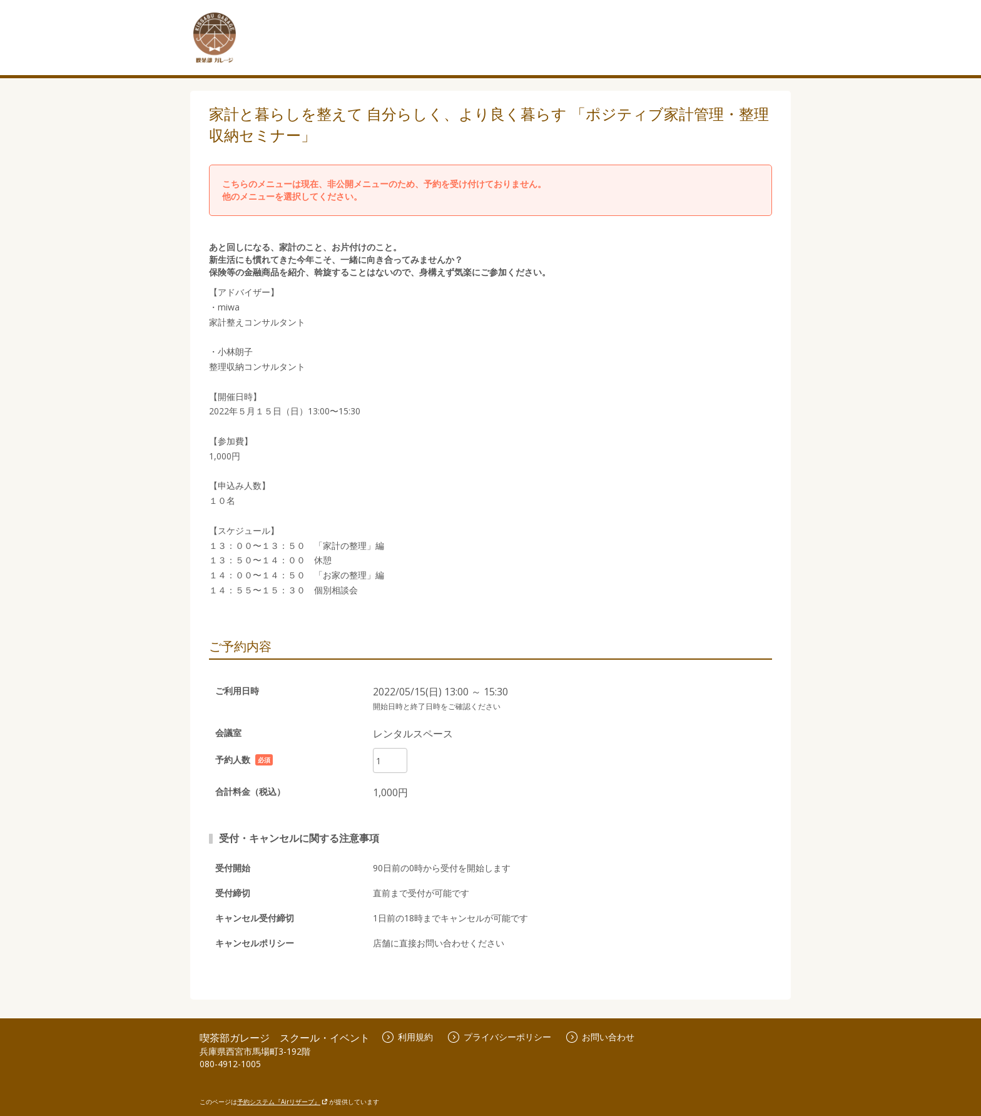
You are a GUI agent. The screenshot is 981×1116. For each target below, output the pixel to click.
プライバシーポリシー (499, 1037)
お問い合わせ (600, 1037)
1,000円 (390, 792)
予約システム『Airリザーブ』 (282, 1101)
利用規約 (407, 1037)
